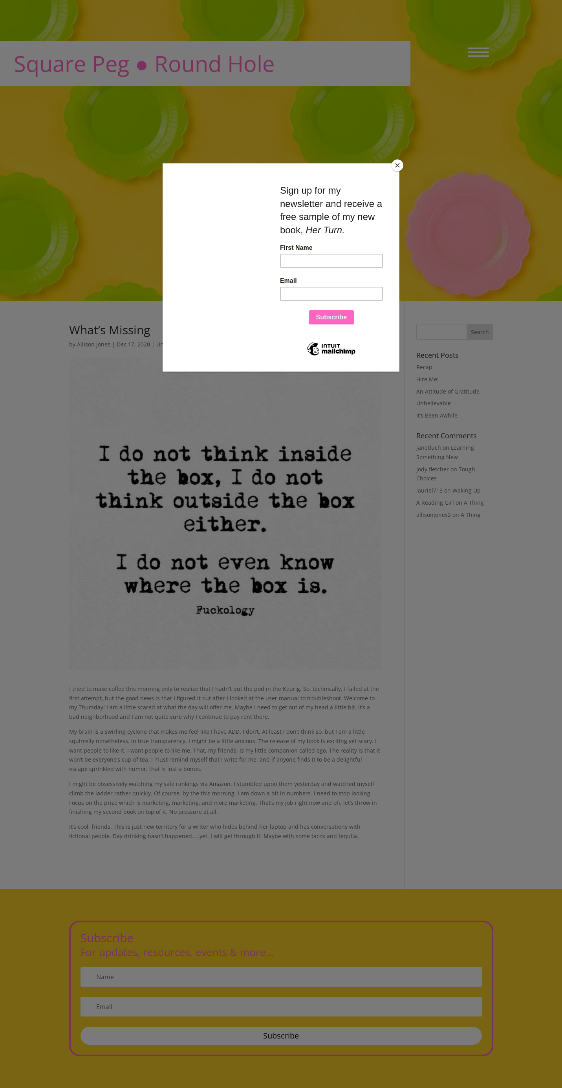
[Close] (397, 165)
